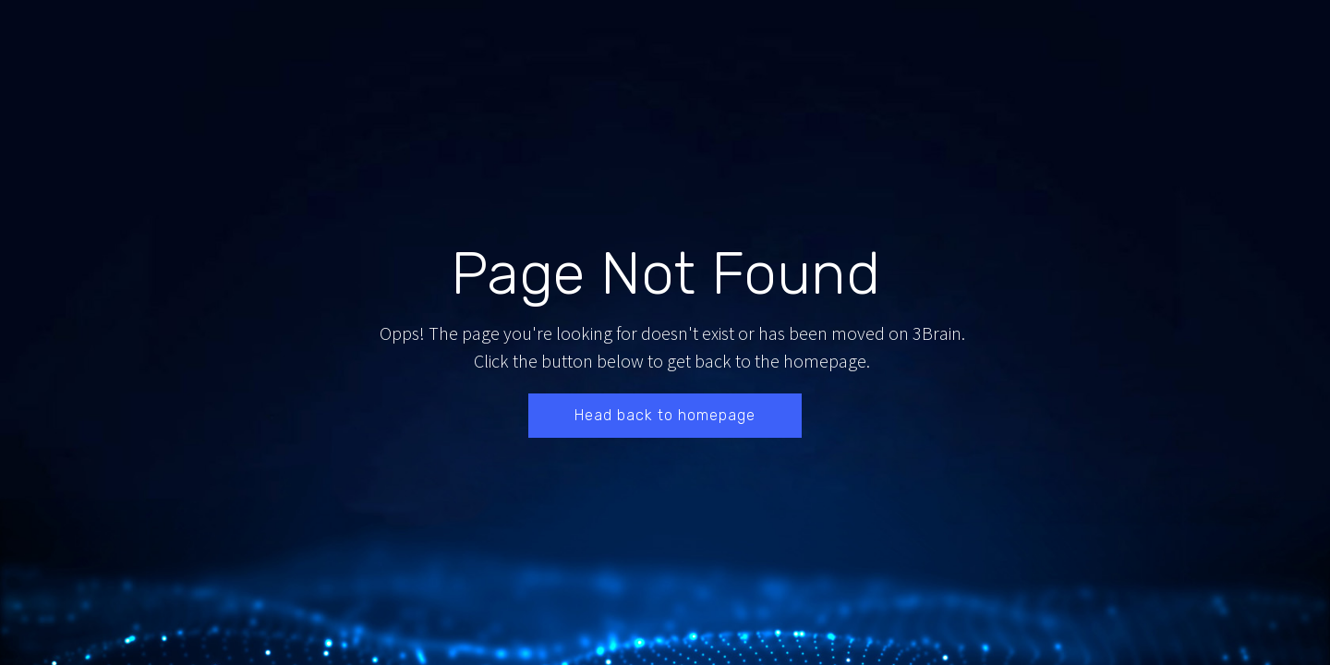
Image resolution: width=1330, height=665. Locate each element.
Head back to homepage (665, 415)
